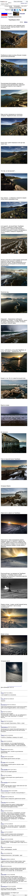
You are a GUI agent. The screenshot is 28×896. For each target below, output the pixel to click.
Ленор (2, 693)
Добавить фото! (24, 3)
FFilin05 (3, 749)
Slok (2, 775)
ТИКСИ (2, 735)
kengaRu (3, 796)
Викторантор (4, 704)
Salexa (2, 810)
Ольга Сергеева (5, 790)
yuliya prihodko (4, 769)
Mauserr (3, 756)
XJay (2, 847)
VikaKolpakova (4, 727)
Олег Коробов (4, 782)
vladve (2, 721)
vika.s (2, 853)
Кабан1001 (3, 859)
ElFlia (2, 741)
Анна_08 (3, 698)
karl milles (3, 762)
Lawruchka (3, 802)
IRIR (2, 711)
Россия (6, 13)
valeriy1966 (3, 874)
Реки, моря (24, 6)
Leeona (2, 839)
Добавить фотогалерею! (15, 8)
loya (2, 866)
